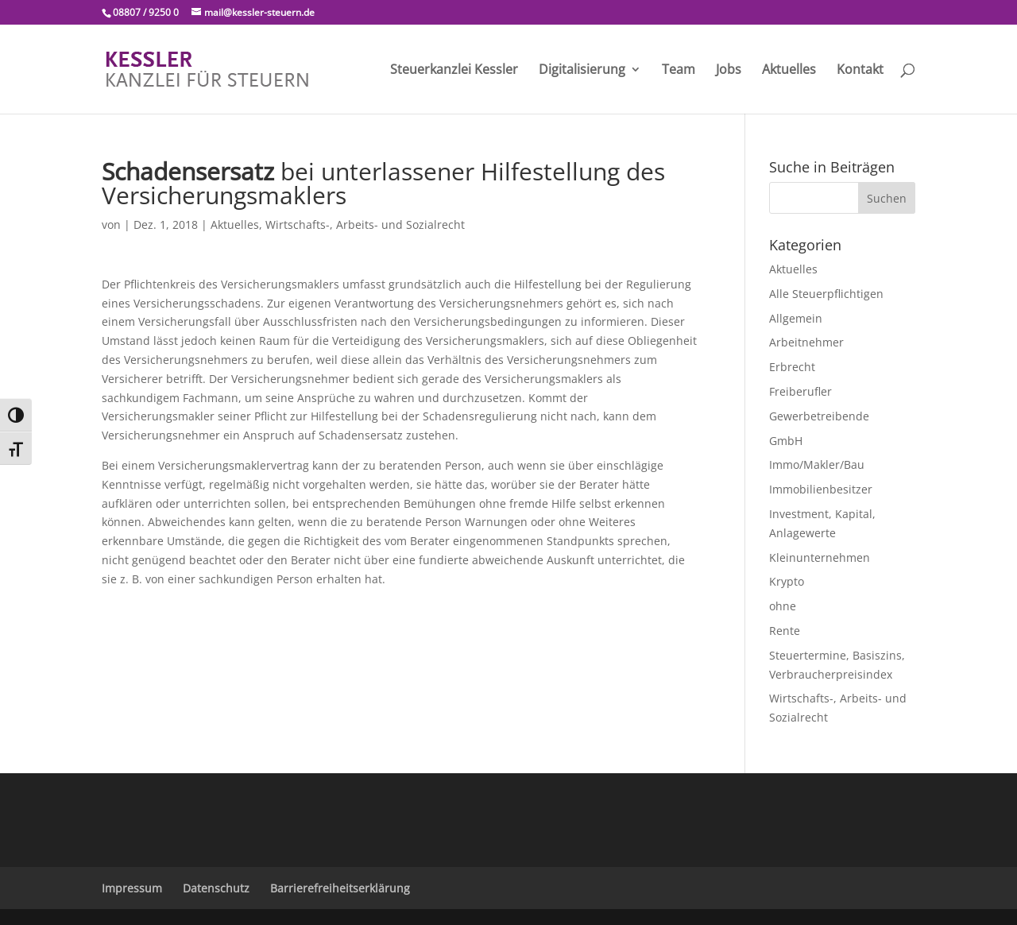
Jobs (728, 71)
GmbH (785, 440)
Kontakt (860, 71)
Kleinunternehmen (819, 557)
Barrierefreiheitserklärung (340, 888)
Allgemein (795, 318)
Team (678, 71)
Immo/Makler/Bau (816, 464)
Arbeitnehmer (806, 342)
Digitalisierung (582, 71)
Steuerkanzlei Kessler (454, 71)
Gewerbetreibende (819, 416)
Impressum (132, 888)
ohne (782, 605)
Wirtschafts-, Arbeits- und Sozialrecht (365, 224)
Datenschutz (216, 888)
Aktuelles (789, 71)
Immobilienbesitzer (820, 489)
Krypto (786, 581)
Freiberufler (800, 391)
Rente (784, 630)
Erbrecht (792, 366)
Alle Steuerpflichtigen (826, 293)
